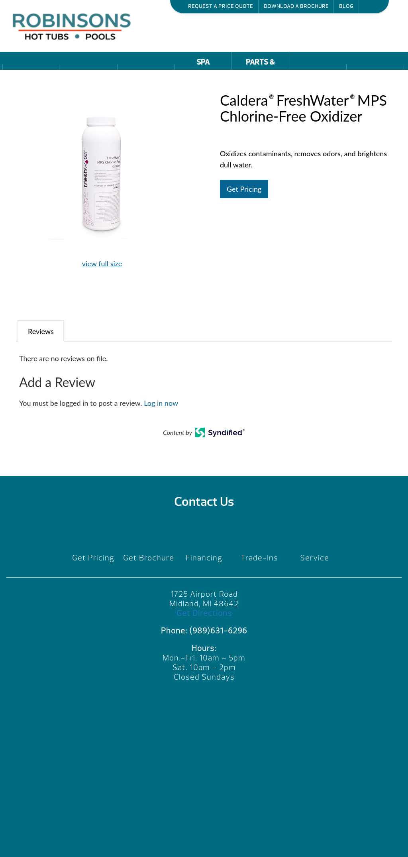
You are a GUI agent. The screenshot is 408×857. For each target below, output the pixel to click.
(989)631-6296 (218, 631)
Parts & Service (260, 63)
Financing (204, 558)
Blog (346, 6)
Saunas (145, 74)
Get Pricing (244, 189)
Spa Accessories (202, 63)
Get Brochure (148, 558)
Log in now (161, 403)
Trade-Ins (259, 558)
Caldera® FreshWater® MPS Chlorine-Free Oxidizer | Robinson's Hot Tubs (73, 26)
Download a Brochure (296, 6)
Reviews (374, 74)
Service (314, 558)
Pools (88, 74)
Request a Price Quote (220, 6)
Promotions (317, 74)
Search (367, 6)
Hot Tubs (31, 74)
